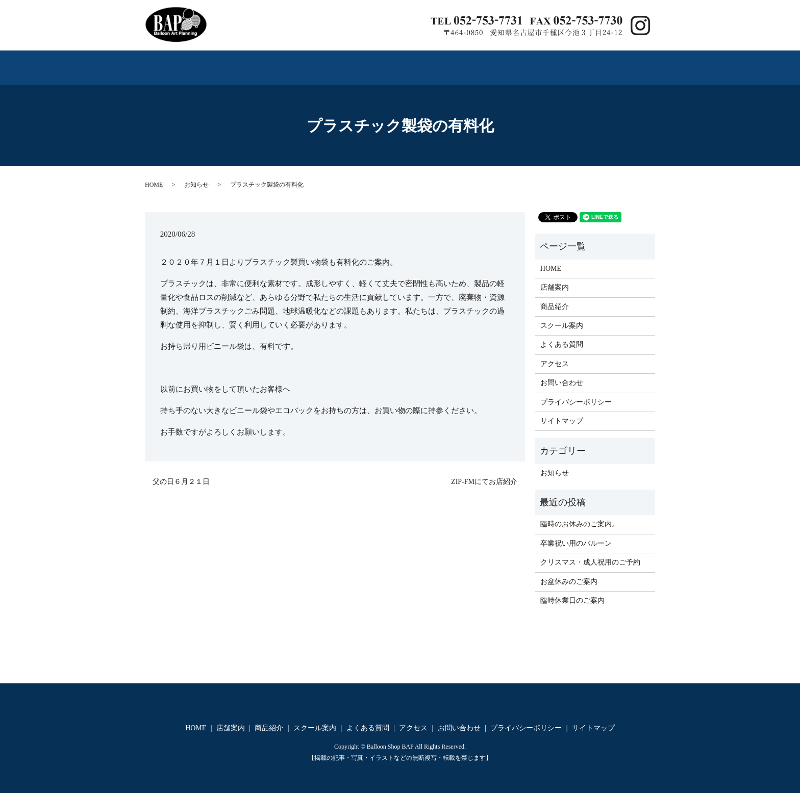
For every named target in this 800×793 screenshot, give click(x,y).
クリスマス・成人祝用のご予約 (590, 553)
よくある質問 (455, 63)
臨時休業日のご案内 (572, 592)
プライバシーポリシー (576, 393)
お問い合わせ (609, 63)
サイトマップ (561, 412)
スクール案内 (362, 63)
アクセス (532, 63)
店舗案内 (224, 63)
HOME (169, 63)
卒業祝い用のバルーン (576, 534)
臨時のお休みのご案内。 (579, 515)
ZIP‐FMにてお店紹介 (484, 472)
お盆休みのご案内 (568, 572)
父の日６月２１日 (181, 472)
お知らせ (196, 176)
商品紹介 (285, 63)
